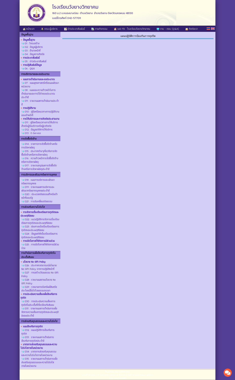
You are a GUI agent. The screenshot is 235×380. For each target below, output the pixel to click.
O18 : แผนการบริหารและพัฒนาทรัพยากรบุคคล (38, 181)
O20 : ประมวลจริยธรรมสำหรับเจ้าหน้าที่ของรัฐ (39, 196)
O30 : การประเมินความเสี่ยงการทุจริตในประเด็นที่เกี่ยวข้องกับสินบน (38, 303)
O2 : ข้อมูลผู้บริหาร (34, 47)
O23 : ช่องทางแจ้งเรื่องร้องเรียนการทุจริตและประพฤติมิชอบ (40, 228)
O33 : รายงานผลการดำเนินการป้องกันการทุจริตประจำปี (37, 339)
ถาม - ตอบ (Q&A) (168, 28)
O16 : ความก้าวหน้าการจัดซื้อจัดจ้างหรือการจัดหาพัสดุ (39, 160)
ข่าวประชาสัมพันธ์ (74, 28)
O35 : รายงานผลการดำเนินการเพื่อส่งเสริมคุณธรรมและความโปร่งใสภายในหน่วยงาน (39, 362)
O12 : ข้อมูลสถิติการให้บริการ (39, 129)
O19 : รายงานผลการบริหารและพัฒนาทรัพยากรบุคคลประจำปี (37, 189)
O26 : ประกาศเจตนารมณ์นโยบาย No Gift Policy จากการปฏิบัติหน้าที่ (39, 267)
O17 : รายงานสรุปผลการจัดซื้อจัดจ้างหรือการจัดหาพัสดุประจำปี (39, 167)
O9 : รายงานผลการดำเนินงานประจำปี (40, 102)
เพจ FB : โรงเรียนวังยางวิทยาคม (132, 28)
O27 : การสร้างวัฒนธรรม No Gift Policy (39, 274)
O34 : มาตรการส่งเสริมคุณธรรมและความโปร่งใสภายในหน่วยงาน (38, 353)
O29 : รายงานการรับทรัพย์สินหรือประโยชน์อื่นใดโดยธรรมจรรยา (39, 289)
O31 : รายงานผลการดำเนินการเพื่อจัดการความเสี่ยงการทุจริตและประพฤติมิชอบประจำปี (40, 312)
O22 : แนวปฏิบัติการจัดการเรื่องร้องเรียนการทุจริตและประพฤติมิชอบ (40, 221)
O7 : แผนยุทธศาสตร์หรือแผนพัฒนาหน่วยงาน (40, 84)
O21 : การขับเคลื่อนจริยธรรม (38, 201)
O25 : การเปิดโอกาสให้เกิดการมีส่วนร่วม (40, 246)
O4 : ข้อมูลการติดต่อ (34, 54)
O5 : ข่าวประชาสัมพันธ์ (35, 61)
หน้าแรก (28, 28)
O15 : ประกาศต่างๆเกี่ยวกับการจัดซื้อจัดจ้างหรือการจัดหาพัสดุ (39, 153)
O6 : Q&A (30, 68)
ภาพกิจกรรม (99, 28)
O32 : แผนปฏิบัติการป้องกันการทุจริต (38, 332)
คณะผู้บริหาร (49, 28)
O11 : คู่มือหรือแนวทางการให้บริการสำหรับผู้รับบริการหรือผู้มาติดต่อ (39, 124)
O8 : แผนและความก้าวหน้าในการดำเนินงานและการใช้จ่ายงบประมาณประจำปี (38, 93)
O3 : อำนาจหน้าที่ (32, 50)
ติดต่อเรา (191, 28)
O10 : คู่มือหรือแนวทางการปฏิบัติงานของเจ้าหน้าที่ (40, 113)
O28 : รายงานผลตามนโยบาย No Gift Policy (38, 281)
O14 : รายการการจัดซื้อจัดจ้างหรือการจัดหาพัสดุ (39, 146)
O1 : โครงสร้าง (32, 43)
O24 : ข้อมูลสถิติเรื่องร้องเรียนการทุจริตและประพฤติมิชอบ (39, 235)
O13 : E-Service (33, 133)
